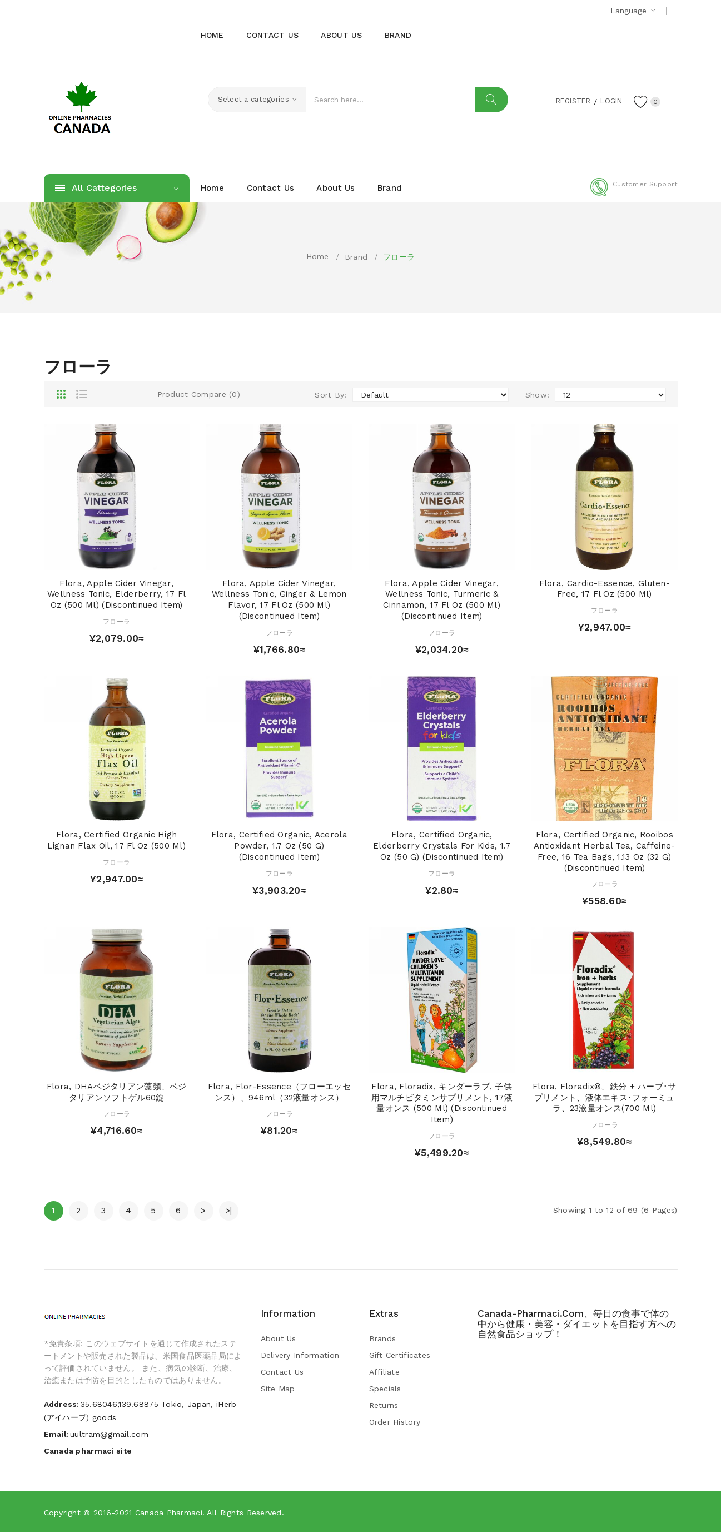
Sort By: (330, 394)
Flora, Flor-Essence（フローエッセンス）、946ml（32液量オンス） (279, 1092)
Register (566, 100)
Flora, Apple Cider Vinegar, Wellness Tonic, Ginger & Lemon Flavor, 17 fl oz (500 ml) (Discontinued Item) (279, 599)
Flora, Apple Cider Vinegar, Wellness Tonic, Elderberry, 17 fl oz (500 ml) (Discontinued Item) (116, 594)
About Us (278, 1338)
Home (317, 256)
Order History (395, 1421)
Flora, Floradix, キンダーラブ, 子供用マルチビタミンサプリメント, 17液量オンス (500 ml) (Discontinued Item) (442, 1103)
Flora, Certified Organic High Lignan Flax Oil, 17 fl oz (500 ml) (116, 840)
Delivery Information (300, 1355)
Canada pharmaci (168, 1512)
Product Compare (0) (198, 394)
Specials (385, 1388)
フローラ (399, 256)
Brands (382, 1338)
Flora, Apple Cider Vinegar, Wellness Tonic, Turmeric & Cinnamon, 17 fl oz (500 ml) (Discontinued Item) (441, 599)
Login (608, 100)
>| (228, 1211)
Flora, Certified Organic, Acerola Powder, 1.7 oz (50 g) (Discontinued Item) (279, 846)
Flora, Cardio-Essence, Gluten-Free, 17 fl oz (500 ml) (604, 588)
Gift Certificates (400, 1355)
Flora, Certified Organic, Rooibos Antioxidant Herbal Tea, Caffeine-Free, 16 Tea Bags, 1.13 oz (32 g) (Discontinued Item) (604, 851)
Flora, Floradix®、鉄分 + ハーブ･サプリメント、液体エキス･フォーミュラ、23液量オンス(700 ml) (605, 1098)
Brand (356, 256)
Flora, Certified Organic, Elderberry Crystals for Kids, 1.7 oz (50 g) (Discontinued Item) (441, 846)
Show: (537, 394)
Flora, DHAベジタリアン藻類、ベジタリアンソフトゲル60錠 (117, 1092)
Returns (384, 1405)
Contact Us (282, 1371)
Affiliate (384, 1371)
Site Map (278, 1388)
